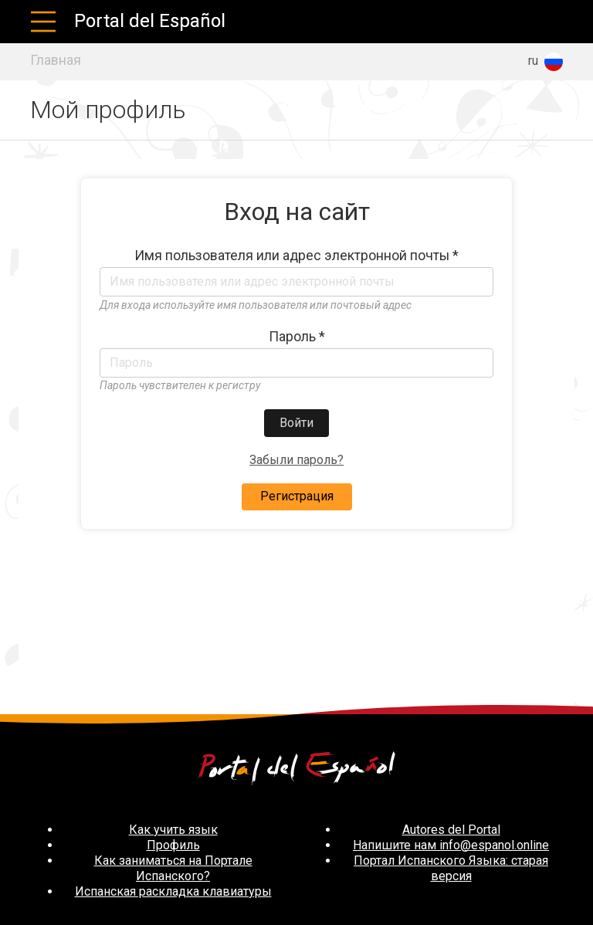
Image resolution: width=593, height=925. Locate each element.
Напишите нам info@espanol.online (451, 845)
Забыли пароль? (296, 459)
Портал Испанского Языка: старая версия (451, 868)
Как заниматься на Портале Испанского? (173, 868)
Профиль (173, 845)
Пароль (297, 336)
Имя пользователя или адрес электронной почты (296, 255)
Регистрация (297, 496)
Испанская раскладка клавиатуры (173, 891)
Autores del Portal (451, 829)
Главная (55, 60)
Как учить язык (173, 829)
